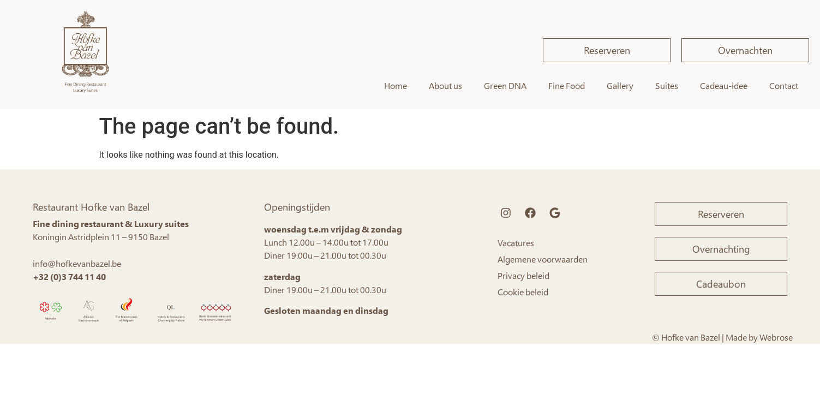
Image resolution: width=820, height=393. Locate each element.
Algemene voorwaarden (543, 259)
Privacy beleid (523, 275)
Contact (783, 85)
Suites (666, 85)
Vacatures (516, 242)
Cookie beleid (523, 291)
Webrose (776, 337)
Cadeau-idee (723, 85)
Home (395, 85)
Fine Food (566, 85)
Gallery (620, 85)
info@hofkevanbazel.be (77, 263)
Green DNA (505, 85)
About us (445, 85)
